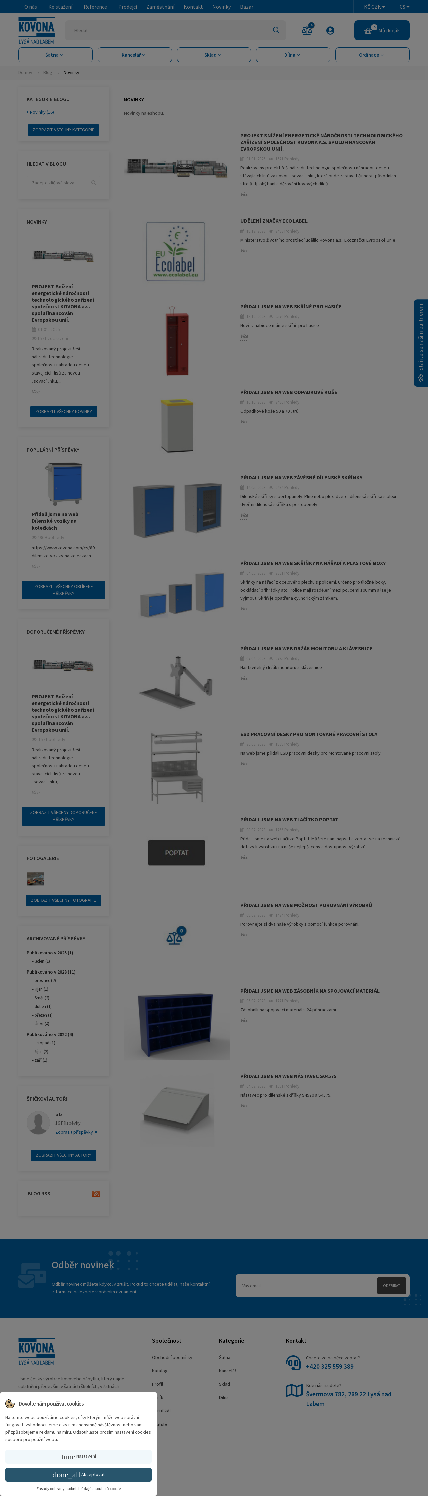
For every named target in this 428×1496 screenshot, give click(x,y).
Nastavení (78, 1456)
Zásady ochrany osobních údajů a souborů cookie (78, 1488)
